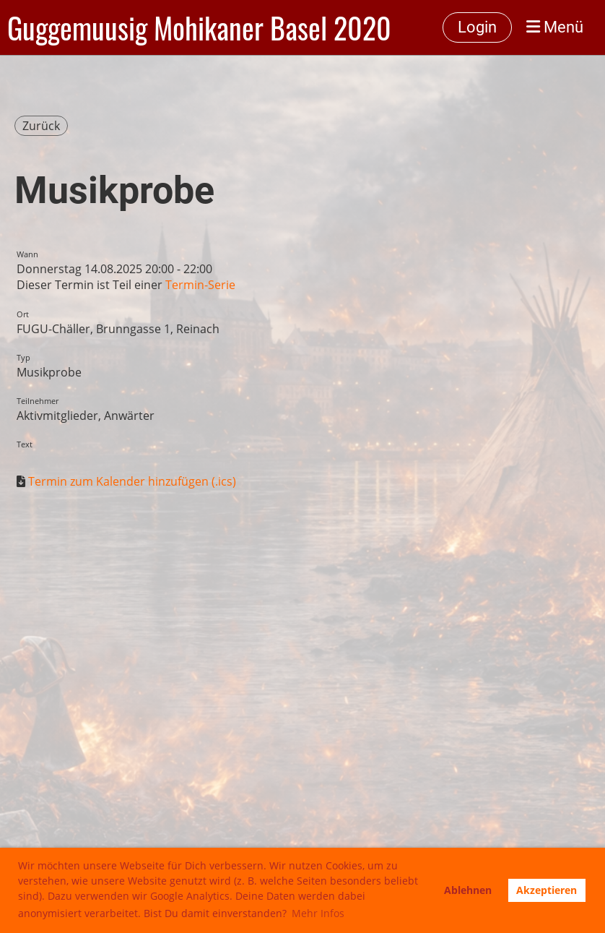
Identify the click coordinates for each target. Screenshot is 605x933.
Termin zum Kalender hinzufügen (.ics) (132, 481)
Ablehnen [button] (468, 890)
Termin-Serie (200, 285)
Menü (554, 27)
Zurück (41, 126)
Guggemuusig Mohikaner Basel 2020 (199, 27)
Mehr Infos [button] (318, 913)
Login (477, 27)
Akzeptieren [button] (546, 890)
